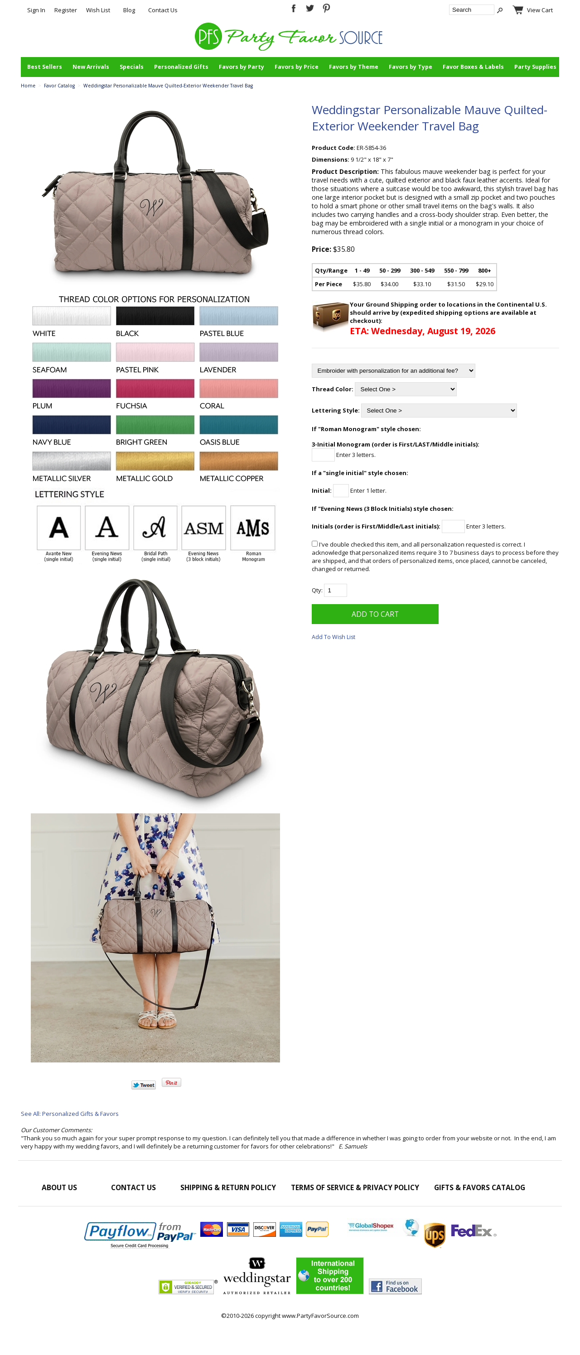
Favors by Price (297, 67)
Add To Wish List (333, 637)
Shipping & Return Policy (228, 1187)
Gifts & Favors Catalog (479, 1187)
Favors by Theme (353, 67)
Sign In (36, 10)
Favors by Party (241, 67)
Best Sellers (44, 67)
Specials (132, 67)
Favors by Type (410, 67)
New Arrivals (90, 67)
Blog (129, 10)
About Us (59, 1187)
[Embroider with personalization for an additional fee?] (393, 371)
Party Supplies (535, 67)
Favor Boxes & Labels (473, 67)
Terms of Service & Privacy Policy (355, 1187)
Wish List (98, 10)
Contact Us (163, 10)
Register (65, 10)
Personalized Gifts (181, 67)
